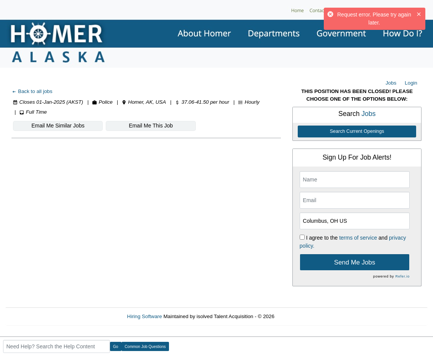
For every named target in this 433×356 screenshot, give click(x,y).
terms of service (358, 238)
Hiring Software (144, 316)
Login (411, 83)
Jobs (390, 83)
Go (115, 347)
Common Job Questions (145, 347)
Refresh (297, 316)
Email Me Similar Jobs (57, 125)
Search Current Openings (357, 131)
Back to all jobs (31, 91)
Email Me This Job (151, 125)
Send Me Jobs (354, 262)
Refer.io (402, 276)
